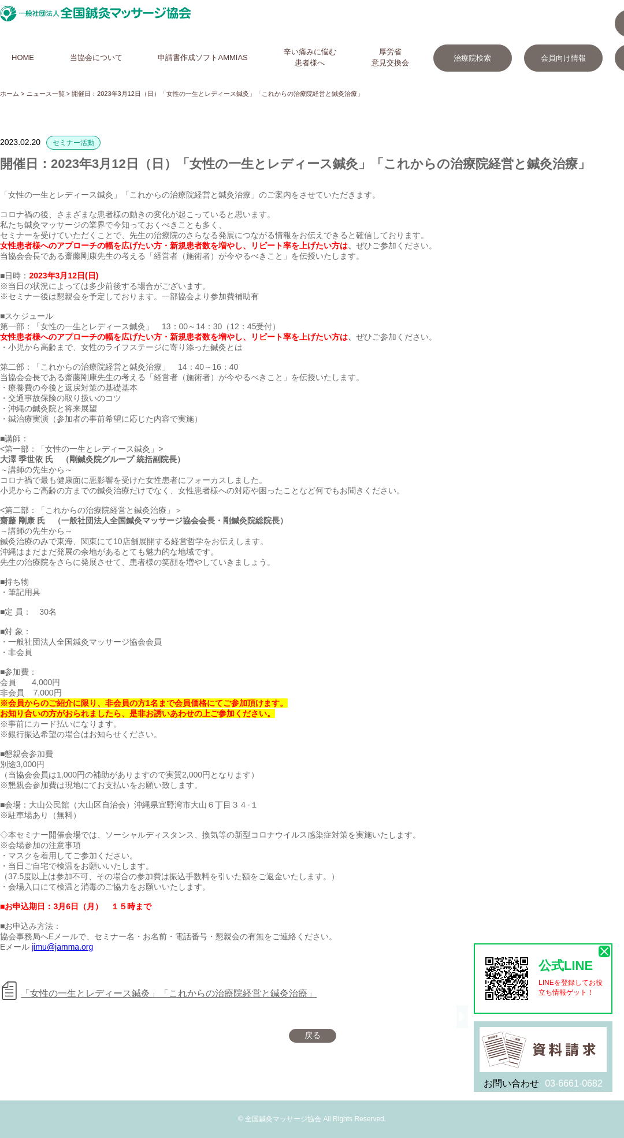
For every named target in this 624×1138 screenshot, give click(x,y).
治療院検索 (472, 58)
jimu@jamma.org (62, 946)
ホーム (9, 93)
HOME (23, 57)
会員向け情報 (563, 58)
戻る (312, 1035)
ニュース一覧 (46, 93)
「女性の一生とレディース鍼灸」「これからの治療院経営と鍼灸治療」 (169, 993)
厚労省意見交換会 (390, 57)
